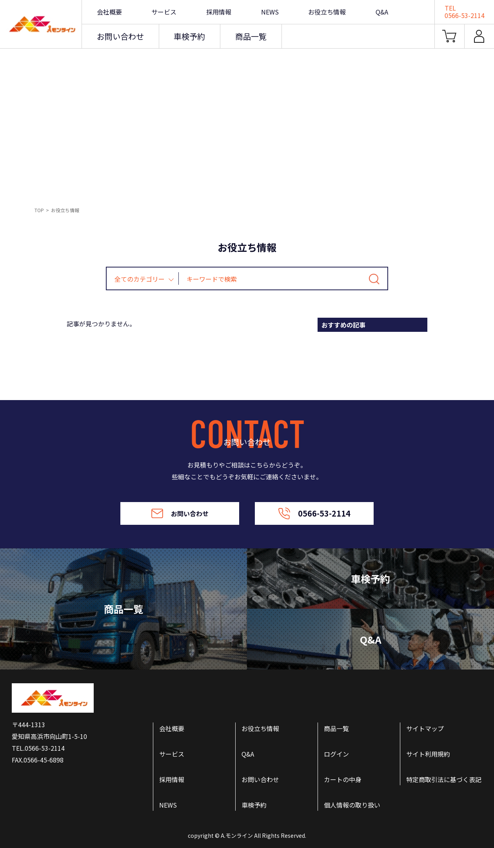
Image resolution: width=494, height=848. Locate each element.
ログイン (336, 754)
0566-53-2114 (314, 513)
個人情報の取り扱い (352, 805)
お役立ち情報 (327, 11)
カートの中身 (342, 779)
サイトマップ (425, 728)
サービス (163, 11)
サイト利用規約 (428, 754)
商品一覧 (251, 36)
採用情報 (218, 11)
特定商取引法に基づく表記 (443, 779)
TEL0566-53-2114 (465, 11)
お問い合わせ (120, 36)
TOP (39, 210)
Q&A (382, 11)
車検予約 (189, 36)
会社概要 (109, 11)
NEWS (270, 11)
